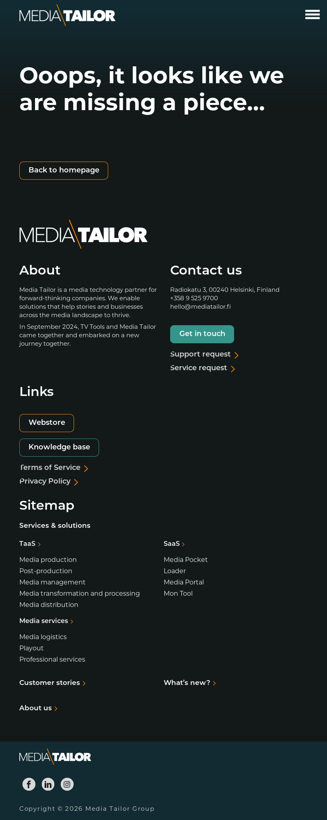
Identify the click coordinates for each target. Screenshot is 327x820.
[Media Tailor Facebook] (29, 784)
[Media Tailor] (67, 15)
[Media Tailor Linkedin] (48, 784)
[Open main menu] (312, 14)
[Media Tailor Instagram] (67, 784)
